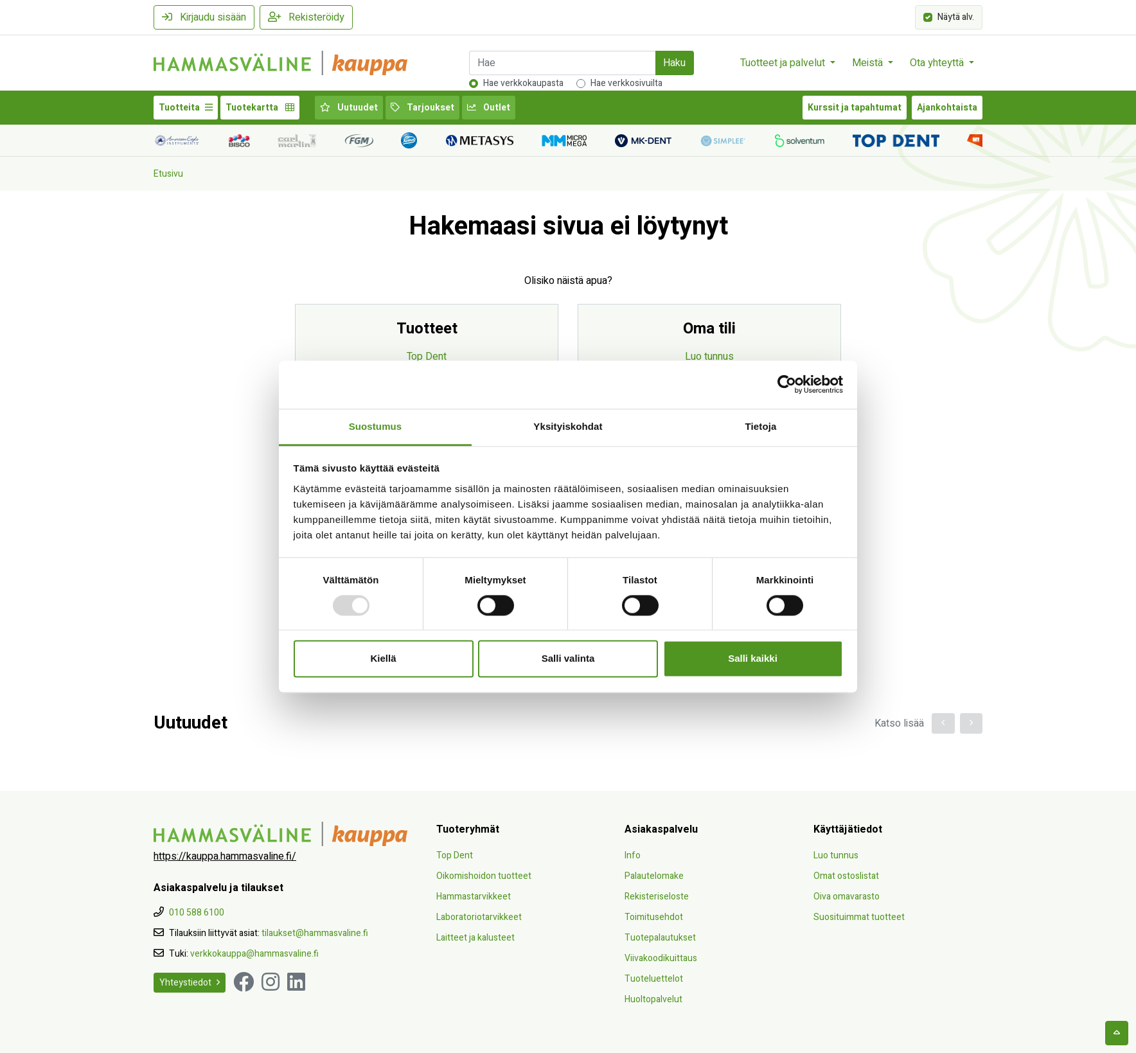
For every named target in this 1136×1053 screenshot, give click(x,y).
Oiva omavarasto (846, 896)
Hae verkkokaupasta (523, 83)
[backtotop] (1116, 1033)
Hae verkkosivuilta (626, 83)
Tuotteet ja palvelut (784, 63)
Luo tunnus (709, 356)
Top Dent (427, 356)
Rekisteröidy (306, 17)
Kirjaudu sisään (204, 17)
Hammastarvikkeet (473, 896)
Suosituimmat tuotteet (859, 917)
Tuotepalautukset (660, 937)
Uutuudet (349, 107)
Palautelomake (654, 876)
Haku (674, 63)
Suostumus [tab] (375, 426)
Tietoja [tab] (761, 426)
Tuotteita (186, 107)
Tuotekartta (260, 107)
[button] (943, 723)
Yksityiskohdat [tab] (567, 426)
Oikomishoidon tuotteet (483, 876)
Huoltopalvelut (653, 999)
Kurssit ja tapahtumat (854, 107)
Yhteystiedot (189, 982)
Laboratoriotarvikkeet (479, 917)
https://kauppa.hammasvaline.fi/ (225, 856)
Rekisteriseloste (657, 896)
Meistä (868, 63)
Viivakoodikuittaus (661, 958)
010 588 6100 (196, 912)
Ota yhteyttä (938, 63)
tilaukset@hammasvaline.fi (315, 933)
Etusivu (168, 174)
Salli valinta (568, 658)
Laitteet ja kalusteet (475, 937)
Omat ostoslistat (846, 876)
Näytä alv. (955, 16)
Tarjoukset (422, 107)
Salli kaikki (752, 658)
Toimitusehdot (654, 917)
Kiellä (383, 658)
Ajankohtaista (947, 107)
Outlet (488, 107)
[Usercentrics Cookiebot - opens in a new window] (787, 384)
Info (633, 855)
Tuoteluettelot (654, 979)
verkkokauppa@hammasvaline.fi (254, 953)
